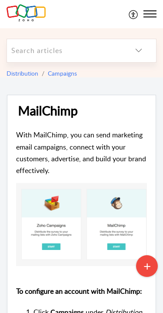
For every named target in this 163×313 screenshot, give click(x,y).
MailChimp (47, 111)
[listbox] (138, 50)
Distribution (22, 73)
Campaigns (62, 73)
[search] (64, 50)
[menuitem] (133, 14)
